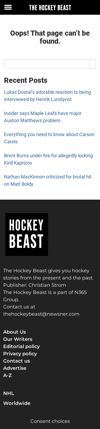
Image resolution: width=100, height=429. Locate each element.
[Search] (92, 63)
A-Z (7, 375)
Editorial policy (21, 346)
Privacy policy (20, 354)
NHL (8, 393)
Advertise (14, 368)
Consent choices (50, 421)
